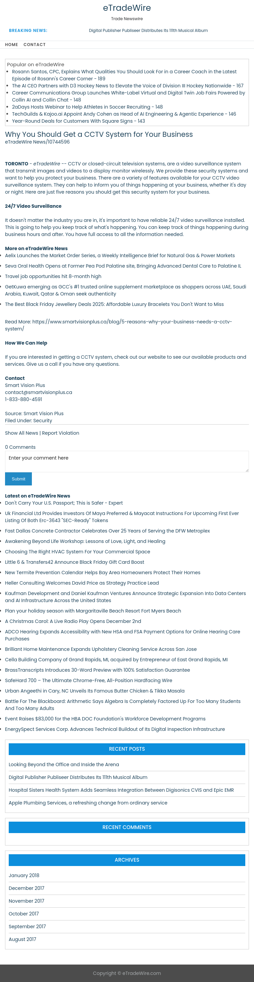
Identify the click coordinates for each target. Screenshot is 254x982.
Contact (34, 44)
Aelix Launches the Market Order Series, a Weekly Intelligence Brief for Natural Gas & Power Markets (120, 255)
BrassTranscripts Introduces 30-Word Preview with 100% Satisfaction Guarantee (97, 670)
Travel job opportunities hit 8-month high (53, 276)
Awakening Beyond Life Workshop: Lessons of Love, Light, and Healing (85, 541)
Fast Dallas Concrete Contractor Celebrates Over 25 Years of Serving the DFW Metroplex (107, 530)
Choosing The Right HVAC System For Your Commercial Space (77, 551)
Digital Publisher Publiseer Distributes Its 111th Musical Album (148, 30)
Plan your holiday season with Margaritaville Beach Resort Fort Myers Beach (93, 610)
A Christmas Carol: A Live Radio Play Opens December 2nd (73, 621)
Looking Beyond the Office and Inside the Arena (64, 764)
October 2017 (24, 913)
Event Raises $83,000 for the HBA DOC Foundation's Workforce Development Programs (105, 718)
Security (42, 420)
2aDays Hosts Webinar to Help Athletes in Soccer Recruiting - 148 (87, 107)
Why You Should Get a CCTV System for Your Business (99, 134)
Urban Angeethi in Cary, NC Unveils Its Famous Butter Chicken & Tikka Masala (95, 691)
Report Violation (60, 433)
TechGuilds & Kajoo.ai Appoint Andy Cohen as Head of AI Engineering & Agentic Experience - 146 (124, 114)
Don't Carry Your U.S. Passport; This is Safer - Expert (64, 503)
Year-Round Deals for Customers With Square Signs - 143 (78, 121)
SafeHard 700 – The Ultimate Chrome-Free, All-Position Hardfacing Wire (88, 680)
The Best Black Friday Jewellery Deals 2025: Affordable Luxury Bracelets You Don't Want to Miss (114, 304)
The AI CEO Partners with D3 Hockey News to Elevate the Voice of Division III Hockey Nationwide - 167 (128, 85)
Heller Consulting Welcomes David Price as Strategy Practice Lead (82, 583)
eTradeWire (127, 8)
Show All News (21, 433)
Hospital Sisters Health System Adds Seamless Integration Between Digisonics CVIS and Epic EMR (121, 790)
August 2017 (22, 939)
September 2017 (27, 926)
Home (11, 44)
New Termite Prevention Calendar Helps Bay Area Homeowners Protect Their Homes (102, 572)
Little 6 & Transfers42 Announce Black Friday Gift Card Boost (74, 562)
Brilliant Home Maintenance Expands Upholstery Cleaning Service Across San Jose (101, 649)
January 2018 (24, 875)
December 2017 (26, 888)
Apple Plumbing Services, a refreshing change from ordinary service (88, 802)
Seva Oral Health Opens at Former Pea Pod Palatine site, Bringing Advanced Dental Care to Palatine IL (123, 266)
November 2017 (26, 901)
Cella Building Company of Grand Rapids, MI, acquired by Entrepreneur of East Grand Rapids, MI (116, 659)
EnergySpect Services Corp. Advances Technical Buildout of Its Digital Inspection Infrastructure (115, 729)
